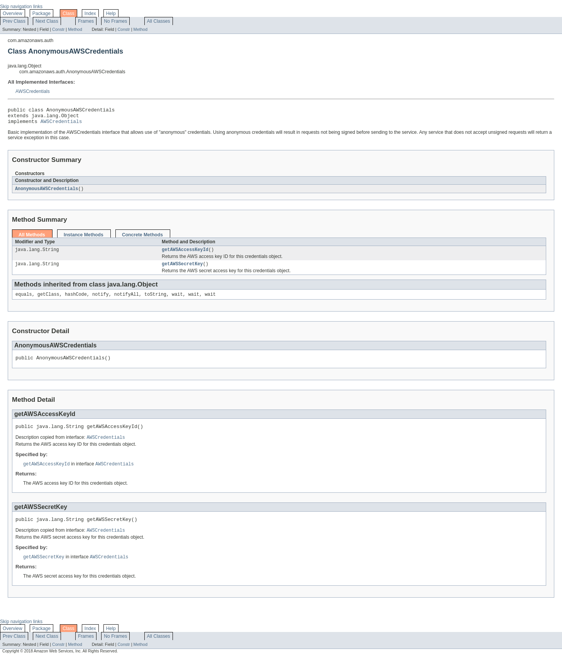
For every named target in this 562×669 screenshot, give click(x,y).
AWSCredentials (32, 91)
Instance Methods (83, 238)
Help (111, 13)
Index (90, 13)
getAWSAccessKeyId (185, 254)
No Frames (115, 21)
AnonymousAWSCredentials (46, 192)
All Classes (158, 21)
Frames (86, 21)
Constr (58, 29)
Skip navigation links (21, 6)
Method (75, 29)
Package (41, 13)
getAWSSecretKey (182, 269)
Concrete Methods (142, 238)
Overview (12, 13)
